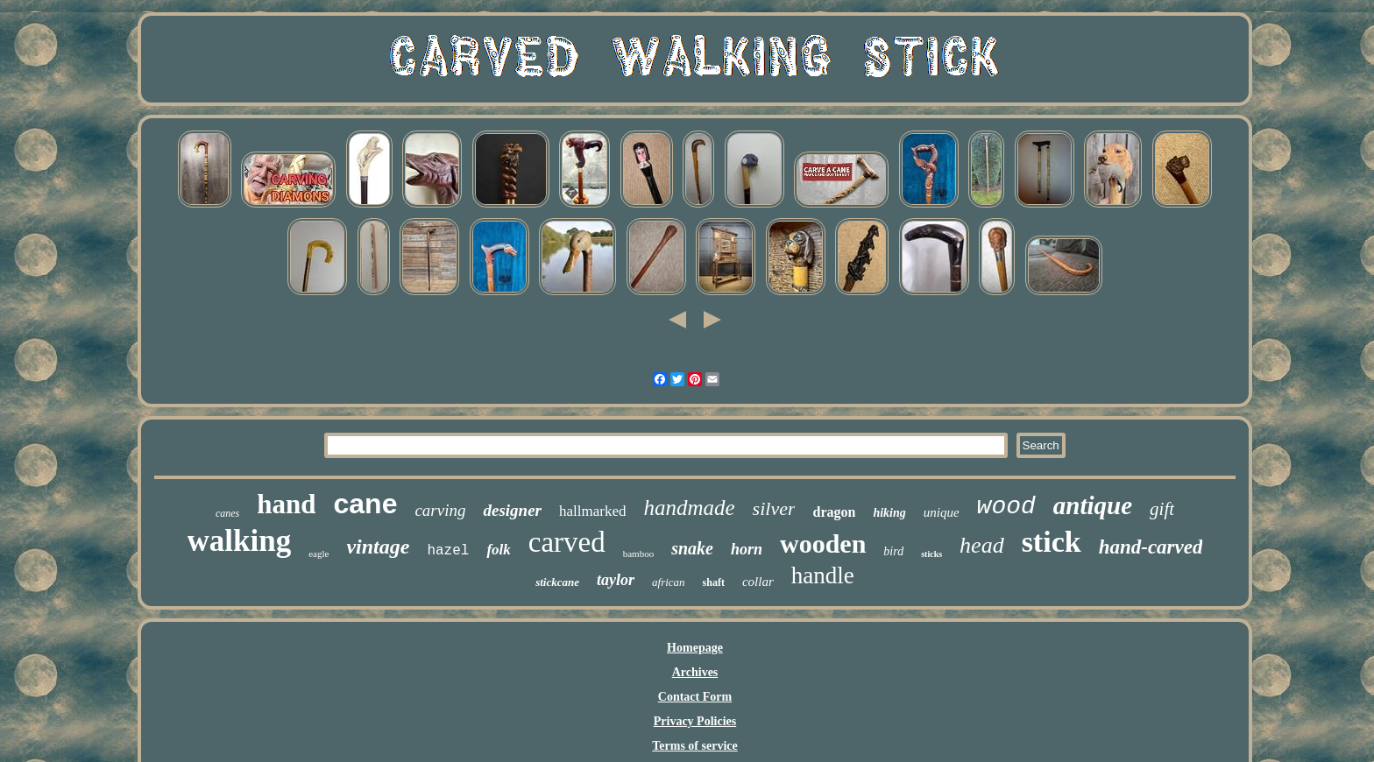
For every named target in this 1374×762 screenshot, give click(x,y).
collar (758, 582)
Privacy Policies (695, 721)
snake (692, 548)
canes (227, 513)
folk (498, 549)
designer (512, 510)
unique (942, 512)
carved (567, 542)
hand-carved (1151, 547)
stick (1051, 542)
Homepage (695, 647)
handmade (688, 507)
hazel (448, 551)
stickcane (557, 582)
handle (822, 575)
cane (365, 503)
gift (1162, 508)
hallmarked (592, 511)
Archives (695, 672)
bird (893, 551)
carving (439, 510)
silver (774, 508)
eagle (318, 553)
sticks (931, 554)
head (982, 545)
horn (746, 549)
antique (1092, 505)
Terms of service (694, 745)
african (668, 582)
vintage (377, 546)
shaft (714, 582)
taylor (615, 580)
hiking (889, 512)
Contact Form (695, 696)
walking (240, 541)
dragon (833, 511)
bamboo (638, 553)
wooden (823, 543)
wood (1006, 506)
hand (286, 504)
